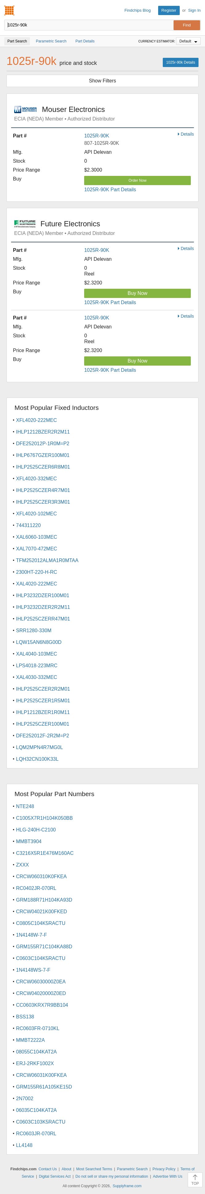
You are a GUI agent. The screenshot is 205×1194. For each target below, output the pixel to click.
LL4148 (24, 1145)
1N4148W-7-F (31, 935)
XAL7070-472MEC (36, 548)
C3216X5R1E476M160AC (45, 853)
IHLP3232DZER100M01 (42, 595)
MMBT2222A (30, 1040)
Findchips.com (9, 10)
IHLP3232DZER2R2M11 (43, 607)
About (66, 1169)
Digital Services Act (55, 1176)
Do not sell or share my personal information (112, 1176)
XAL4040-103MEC (36, 654)
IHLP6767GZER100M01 (42, 455)
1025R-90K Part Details (110, 189)
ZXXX (22, 864)
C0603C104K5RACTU (40, 958)
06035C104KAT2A (36, 1110)
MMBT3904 (29, 841)
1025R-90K (96, 135)
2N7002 (24, 1098)
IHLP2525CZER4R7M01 (43, 490)
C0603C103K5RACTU (40, 1122)
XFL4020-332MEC (36, 478)
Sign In (194, 10)
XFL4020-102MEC (36, 513)
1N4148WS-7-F (33, 970)
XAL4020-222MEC (36, 583)
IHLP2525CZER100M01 (42, 724)
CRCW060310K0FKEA (41, 876)
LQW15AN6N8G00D (39, 642)
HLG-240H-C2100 (36, 829)
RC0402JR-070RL (36, 888)
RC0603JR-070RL (36, 1133)
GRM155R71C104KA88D (44, 946)
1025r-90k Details (180, 62)
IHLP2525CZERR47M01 (43, 618)
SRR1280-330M (33, 630)
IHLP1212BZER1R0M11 (43, 712)
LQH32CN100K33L (37, 759)
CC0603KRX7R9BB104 (42, 1005)
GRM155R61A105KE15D (44, 1086)
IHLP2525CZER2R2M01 (43, 689)
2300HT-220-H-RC (36, 572)
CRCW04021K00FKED (41, 911)
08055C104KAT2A (36, 1051)
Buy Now (137, 293)
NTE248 (25, 806)
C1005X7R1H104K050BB (44, 818)
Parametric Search (132, 1169)
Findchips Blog (138, 10)
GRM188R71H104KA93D (44, 899)
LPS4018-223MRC (36, 665)
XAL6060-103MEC (36, 537)
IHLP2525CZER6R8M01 (43, 467)
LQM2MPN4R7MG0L (39, 747)
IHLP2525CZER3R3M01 (43, 502)
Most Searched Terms (94, 1169)
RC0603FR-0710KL (37, 1028)
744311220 (28, 525)
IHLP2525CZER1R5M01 (43, 700)
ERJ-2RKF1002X (35, 1063)
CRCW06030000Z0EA (41, 981)
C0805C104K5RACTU (40, 923)
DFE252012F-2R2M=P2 (42, 735)
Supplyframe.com (127, 1186)
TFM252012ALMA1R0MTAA (47, 560)
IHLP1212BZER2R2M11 (43, 431)
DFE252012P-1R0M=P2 (42, 443)
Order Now (137, 180)
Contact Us (48, 1169)
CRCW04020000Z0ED (41, 993)
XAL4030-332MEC (36, 677)
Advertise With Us (167, 1176)
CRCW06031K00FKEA (41, 1075)
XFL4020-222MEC (36, 420)
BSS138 (25, 1016)
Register (169, 10)
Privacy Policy (164, 1169)
